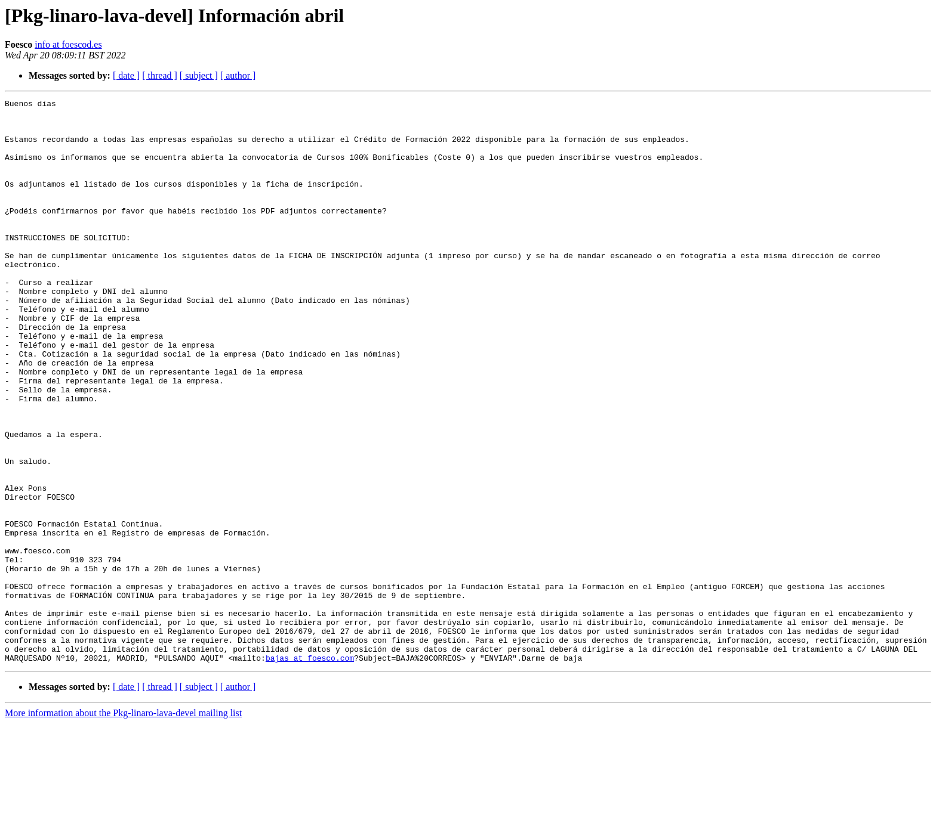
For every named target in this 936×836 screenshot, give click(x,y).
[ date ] (126, 75)
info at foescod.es (68, 44)
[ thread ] (159, 75)
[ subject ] (199, 75)
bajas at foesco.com (310, 770)
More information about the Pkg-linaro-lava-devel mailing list (123, 825)
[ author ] (238, 75)
